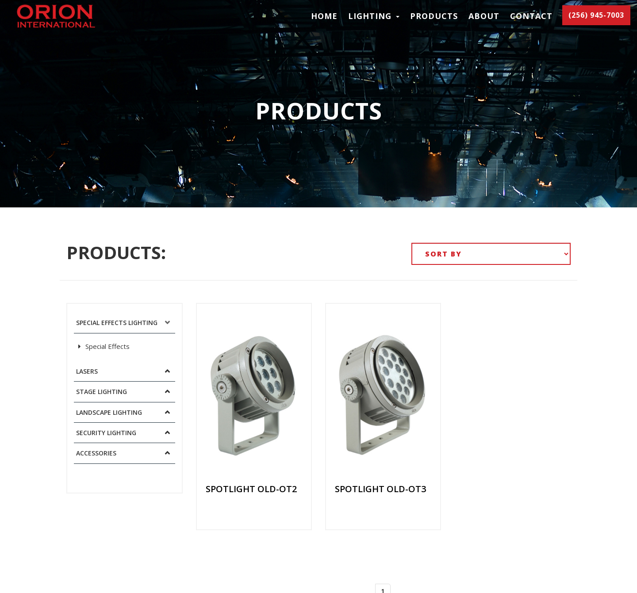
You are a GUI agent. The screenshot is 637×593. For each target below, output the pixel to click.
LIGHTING (373, 16)
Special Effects (104, 346)
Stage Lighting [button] (101, 391)
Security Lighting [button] (106, 432)
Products (434, 16)
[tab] (124, 323)
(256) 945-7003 (596, 15)
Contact (531, 16)
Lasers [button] (87, 371)
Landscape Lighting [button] (109, 412)
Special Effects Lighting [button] (116, 322)
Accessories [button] (96, 453)
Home (324, 16)
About (483, 16)
